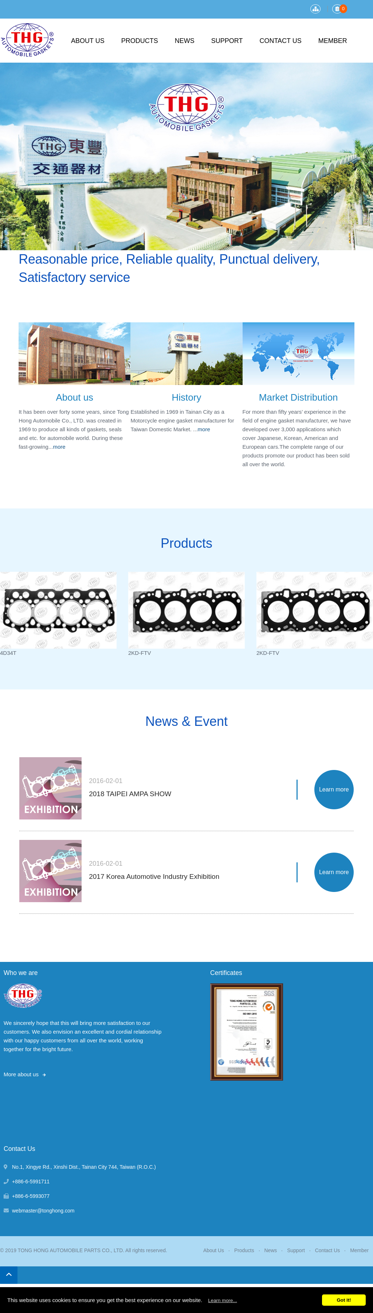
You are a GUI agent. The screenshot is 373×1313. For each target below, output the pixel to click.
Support (227, 40)
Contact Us (280, 40)
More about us (21, 1074)
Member (332, 40)
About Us (88, 40)
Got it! (344, 1300)
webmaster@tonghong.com (43, 1211)
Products (139, 40)
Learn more (334, 789)
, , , (84, 1167)
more (59, 447)
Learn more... (222, 1300)
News (185, 40)
